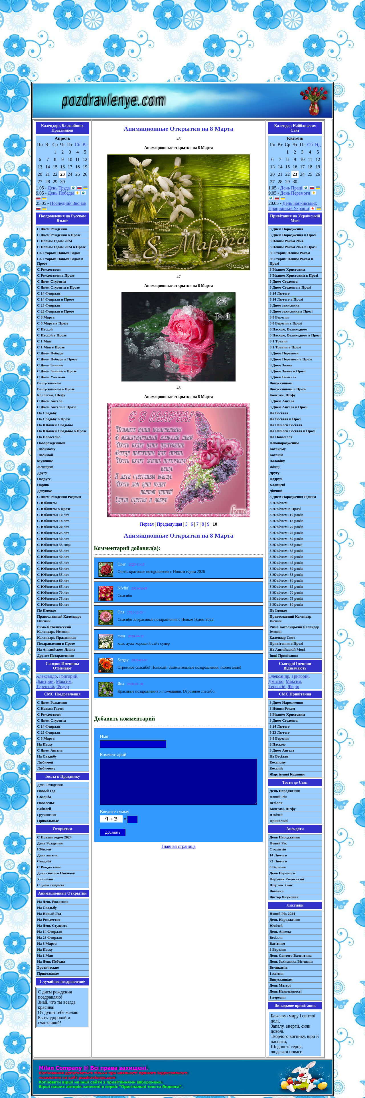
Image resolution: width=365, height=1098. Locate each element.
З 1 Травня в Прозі (285, 347)
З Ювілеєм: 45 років (286, 562)
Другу (42, 473)
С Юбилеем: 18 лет (53, 521)
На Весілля (278, 413)
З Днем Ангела (281, 401)
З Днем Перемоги (284, 353)
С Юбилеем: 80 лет (53, 604)
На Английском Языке (56, 649)
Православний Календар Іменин (290, 618)
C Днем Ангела (49, 750)
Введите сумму (114, 811)
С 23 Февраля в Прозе (55, 311)
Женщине (45, 467)
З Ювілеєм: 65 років (286, 586)
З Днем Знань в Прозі (287, 371)
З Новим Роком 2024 (286, 241)
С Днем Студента (51, 281)
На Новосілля (281, 437)
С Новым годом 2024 (54, 837)
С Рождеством (49, 269)
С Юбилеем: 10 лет (53, 515)
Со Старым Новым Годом (58, 253)
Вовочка (276, 891)
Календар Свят (282, 637)
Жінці (274, 467)
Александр (46, 676)
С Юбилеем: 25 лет (53, 532)
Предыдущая (169, 524)
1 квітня (276, 973)
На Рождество (48, 919)
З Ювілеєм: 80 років (286, 604)
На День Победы (51, 961)
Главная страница (178, 846)
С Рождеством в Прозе (55, 275)
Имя (104, 736)
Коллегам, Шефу (51, 395)
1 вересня (277, 997)
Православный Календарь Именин (59, 618)
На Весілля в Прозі (285, 419)
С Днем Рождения (52, 229)
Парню (43, 485)
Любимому (46, 449)
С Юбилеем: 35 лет (53, 550)
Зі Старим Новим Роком (289, 253)
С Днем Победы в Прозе (57, 359)
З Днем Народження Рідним (292, 497)
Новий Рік (278, 797)
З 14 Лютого (279, 293)
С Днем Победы (50, 353)
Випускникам (281, 383)
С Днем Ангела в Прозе (56, 407)
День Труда (59, 187)
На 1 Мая (45, 955)
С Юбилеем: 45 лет (53, 562)
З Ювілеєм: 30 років (286, 538)
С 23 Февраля (48, 305)
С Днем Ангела (49, 401)
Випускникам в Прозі (287, 389)
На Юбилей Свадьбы (55, 425)
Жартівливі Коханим (287, 774)
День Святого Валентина (290, 955)
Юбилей (44, 809)
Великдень (278, 967)
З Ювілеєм (278, 503)
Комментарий (113, 754)
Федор (62, 686)
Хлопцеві (277, 485)
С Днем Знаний (50, 365)
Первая (147, 524)
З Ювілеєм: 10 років (286, 515)
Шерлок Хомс (281, 885)
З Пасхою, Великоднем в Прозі (295, 335)
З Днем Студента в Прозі (290, 287)
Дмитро (275, 681)
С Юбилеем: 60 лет (53, 580)
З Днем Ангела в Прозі (288, 407)
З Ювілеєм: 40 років (286, 556)
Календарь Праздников (56, 637)
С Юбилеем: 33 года (54, 544)
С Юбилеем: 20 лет (53, 526)
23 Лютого (278, 861)
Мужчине (45, 461)
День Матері (280, 985)
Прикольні (278, 821)
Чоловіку (277, 461)
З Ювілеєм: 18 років (286, 521)
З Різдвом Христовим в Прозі (293, 275)
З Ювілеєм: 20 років (286, 526)
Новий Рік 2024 (282, 913)
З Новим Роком (282, 708)
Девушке (44, 491)
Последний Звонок (68, 203)
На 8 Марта (47, 943)
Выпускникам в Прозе (56, 389)
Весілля (276, 803)
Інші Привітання (283, 655)
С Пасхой (45, 329)
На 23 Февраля (49, 937)
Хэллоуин (45, 879)
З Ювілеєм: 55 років (286, 574)
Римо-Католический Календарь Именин (54, 629)
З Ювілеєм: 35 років (286, 550)
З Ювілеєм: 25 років (286, 532)
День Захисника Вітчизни (291, 961)
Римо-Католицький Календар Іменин (294, 629)
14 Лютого (278, 855)
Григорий (68, 676)
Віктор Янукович (284, 897)
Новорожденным (51, 443)
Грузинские (46, 815)
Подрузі (275, 479)
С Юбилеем (47, 503)
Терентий (45, 686)
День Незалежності (285, 991)
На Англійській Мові (287, 649)
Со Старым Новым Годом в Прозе (60, 261)
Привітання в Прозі (286, 643)
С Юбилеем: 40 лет (53, 556)
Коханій (276, 455)
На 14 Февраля (49, 931)
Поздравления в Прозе (56, 643)
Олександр (278, 676)
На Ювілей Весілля (285, 425)
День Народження (284, 791)
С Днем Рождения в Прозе (59, 235)
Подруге (44, 479)
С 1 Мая (44, 341)
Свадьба (44, 797)
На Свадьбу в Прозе (53, 419)
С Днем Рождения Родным (59, 497)
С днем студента (50, 885)
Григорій (300, 676)
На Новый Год (49, 913)
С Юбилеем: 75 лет (53, 598)
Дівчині (275, 491)
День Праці (291, 187)
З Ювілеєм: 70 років (286, 592)
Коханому (277, 449)
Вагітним (277, 943)
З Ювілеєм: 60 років (286, 580)
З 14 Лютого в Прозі (286, 299)
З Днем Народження (286, 229)
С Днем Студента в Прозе (58, 287)
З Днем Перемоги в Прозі (290, 359)
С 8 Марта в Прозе (52, 323)
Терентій (276, 686)
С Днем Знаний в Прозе (57, 371)
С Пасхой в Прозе (51, 335)
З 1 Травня (278, 341)
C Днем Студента (51, 720)
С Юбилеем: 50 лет (53, 568)
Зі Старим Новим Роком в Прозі (291, 261)
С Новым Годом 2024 (54, 241)
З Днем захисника (284, 305)
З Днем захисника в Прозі (291, 311)
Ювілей (276, 815)
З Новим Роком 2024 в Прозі (293, 247)
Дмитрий (45, 681)
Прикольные (48, 821)
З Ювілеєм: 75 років (286, 598)
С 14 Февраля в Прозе (55, 299)
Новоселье (45, 803)
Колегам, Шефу (282, 395)
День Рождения (50, 785)
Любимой (45, 455)
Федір (293, 686)
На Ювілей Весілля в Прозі (292, 431)
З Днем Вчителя (282, 377)
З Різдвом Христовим (287, 269)
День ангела (47, 855)
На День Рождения (52, 901)
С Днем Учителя (51, 377)
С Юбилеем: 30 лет (53, 538)
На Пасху (45, 744)
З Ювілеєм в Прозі (285, 509)
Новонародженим (284, 443)
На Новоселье (48, 437)
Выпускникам (49, 383)
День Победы (61, 193)
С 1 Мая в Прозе (51, 347)
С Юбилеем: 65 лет (53, 586)
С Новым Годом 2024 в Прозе (61, 247)
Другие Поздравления (55, 655)
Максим (64, 681)
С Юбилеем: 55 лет (53, 574)
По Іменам (278, 610)
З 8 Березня (279, 317)
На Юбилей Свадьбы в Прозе (62, 431)
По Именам (46, 610)
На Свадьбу (47, 413)
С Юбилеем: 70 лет (53, 592)
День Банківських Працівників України (292, 206)
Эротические (48, 967)
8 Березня (277, 867)
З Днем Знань (280, 365)
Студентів (277, 849)
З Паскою (277, 744)
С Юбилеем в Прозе (53, 509)
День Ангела (280, 931)
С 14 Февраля (48, 293)
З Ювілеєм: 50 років (286, 568)
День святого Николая (56, 873)
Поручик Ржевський (286, 879)
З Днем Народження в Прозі (292, 235)
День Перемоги (295, 193)
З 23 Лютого (279, 732)
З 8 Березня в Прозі (285, 323)
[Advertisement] (182, 42)
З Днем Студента (283, 281)
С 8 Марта (45, 317)
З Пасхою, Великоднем (288, 329)
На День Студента (52, 925)
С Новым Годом (50, 708)
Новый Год (46, 791)
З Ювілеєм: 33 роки (285, 544)
